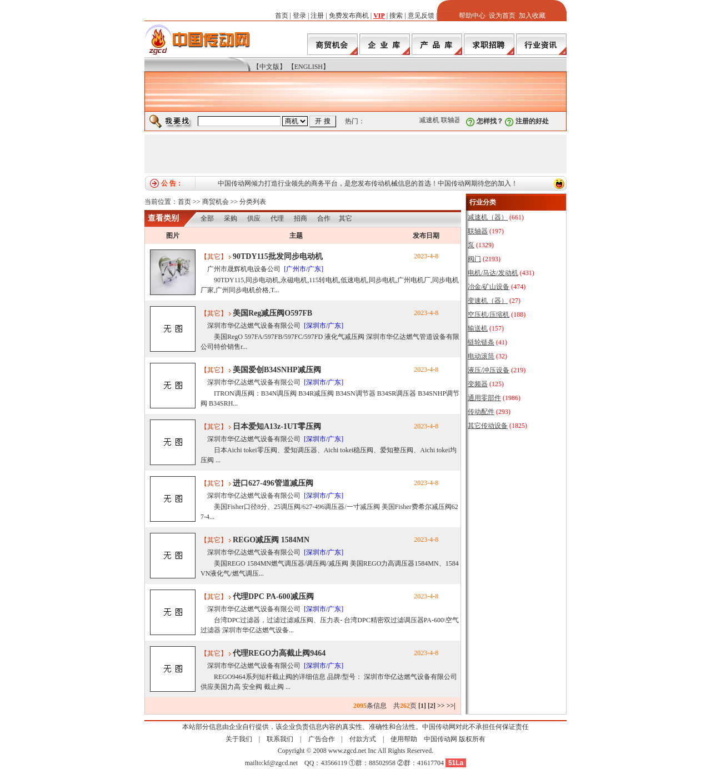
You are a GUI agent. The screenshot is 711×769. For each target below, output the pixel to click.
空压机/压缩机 (488, 314)
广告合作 (321, 739)
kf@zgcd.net (281, 763)
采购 (230, 218)
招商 (300, 218)
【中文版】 (269, 67)
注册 (317, 15)
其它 (345, 218)
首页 (281, 15)
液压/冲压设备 (488, 370)
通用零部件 (484, 398)
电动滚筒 (481, 356)
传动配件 (481, 412)
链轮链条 (481, 342)
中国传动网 (440, 739)
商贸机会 (215, 202)
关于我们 (239, 739)
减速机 (432, 120)
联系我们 (280, 739)
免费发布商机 (349, 15)
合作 (324, 218)
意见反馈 (421, 15)
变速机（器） (488, 300)
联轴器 (453, 120)
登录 (299, 15)
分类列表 (252, 202)
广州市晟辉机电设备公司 (244, 269)
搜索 (396, 15)
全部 (207, 218)
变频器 (478, 384)
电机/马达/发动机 (493, 273)
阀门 (474, 259)
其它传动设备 (488, 426)
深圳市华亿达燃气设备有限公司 (254, 325)
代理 (277, 218)
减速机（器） (488, 217)
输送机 (478, 328)
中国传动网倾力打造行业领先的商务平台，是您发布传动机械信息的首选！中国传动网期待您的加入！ (368, 183)
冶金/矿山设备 (488, 287)
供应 (254, 218)
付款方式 (362, 739)
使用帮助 (403, 739)
